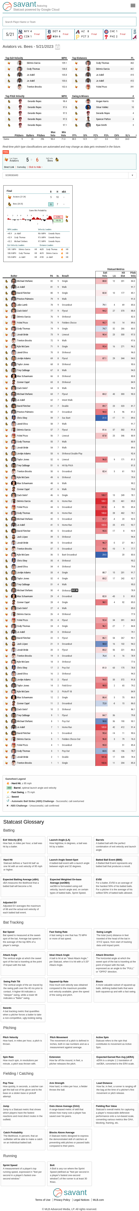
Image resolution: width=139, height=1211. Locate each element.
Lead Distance (104, 1083)
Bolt (52, 1165)
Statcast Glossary (23, 822)
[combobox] (69, 21)
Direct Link (9, 167)
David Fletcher (23, 293)
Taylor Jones (23, 364)
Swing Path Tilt (12, 981)
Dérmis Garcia (33, 63)
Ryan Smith (101, 125)
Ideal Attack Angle (59, 955)
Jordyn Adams (24, 358)
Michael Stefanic (25, 281)
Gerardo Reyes (34, 101)
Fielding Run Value (106, 1106)
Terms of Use (43, 1199)
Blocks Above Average (61, 1132)
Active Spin (102, 1037)
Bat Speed (8, 932)
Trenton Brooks (34, 86)
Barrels (100, 840)
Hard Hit (16, 783)
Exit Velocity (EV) (12, 840)
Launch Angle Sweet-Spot (63, 860)
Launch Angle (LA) (59, 840)
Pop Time (8, 1083)
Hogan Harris (102, 101)
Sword (15, 796)
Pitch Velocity (10, 1037)
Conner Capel (23, 382)
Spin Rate (8, 1057)
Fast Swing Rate (58, 932)
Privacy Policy (62, 1199)
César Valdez (102, 107)
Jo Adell (31, 74)
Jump (6, 1106)
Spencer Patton (103, 119)
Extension (54, 1057)
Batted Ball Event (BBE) (109, 860)
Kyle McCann (23, 346)
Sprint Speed (10, 1165)
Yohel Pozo (101, 86)
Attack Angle (10, 955)
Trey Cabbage (23, 370)
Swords (7, 1008)
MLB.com (98, 1199)
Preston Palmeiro (25, 298)
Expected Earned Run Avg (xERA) (115, 1057)
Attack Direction (105, 955)
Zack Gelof (22, 310)
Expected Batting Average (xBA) (21, 879)
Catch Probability (13, 1132)
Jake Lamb (22, 304)
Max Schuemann (25, 376)
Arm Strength (56, 1083)
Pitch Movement (59, 1037)
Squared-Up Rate (58, 981)
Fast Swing (18, 792)
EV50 (99, 879)
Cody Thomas (33, 68)
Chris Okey (22, 417)
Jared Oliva (22, 352)
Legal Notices (82, 1199)
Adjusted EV (10, 902)
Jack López (22, 536)
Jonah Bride (22, 334)
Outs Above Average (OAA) (64, 1106)
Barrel (17, 788)
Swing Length (104, 932)
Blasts (99, 981)
